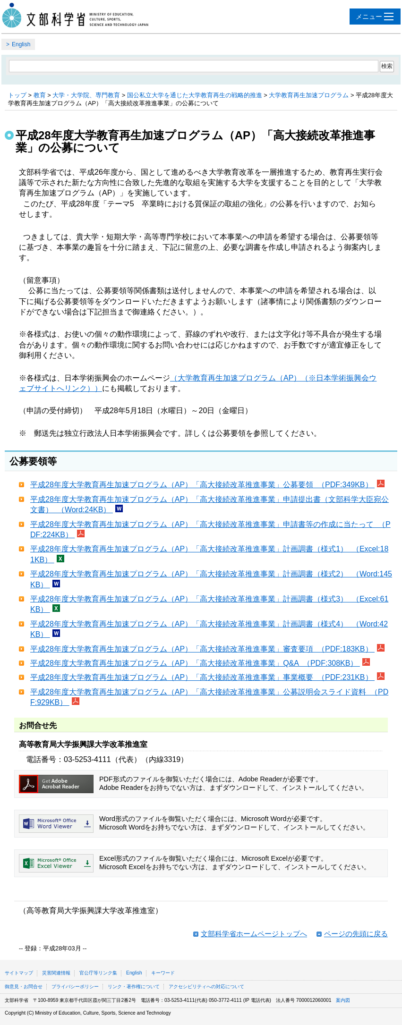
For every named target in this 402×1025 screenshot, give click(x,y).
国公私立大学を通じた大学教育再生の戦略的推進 (194, 95)
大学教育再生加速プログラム (309, 95)
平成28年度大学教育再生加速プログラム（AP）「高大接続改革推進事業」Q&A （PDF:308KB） (195, 663)
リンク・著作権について (134, 986)
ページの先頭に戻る (356, 934)
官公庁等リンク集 (98, 972)
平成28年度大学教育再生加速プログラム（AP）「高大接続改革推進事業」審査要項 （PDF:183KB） (202, 649)
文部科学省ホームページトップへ (254, 934)
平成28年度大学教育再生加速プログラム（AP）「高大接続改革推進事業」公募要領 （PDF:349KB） (202, 485)
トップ (17, 95)
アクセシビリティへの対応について (206, 986)
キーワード (163, 972)
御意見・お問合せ (24, 986)
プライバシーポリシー (75, 986)
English (21, 44)
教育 (40, 95)
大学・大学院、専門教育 (86, 95)
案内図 (343, 1000)
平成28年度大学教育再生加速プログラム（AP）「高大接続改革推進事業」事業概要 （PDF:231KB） (202, 677)
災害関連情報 (56, 972)
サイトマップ (19, 972)
